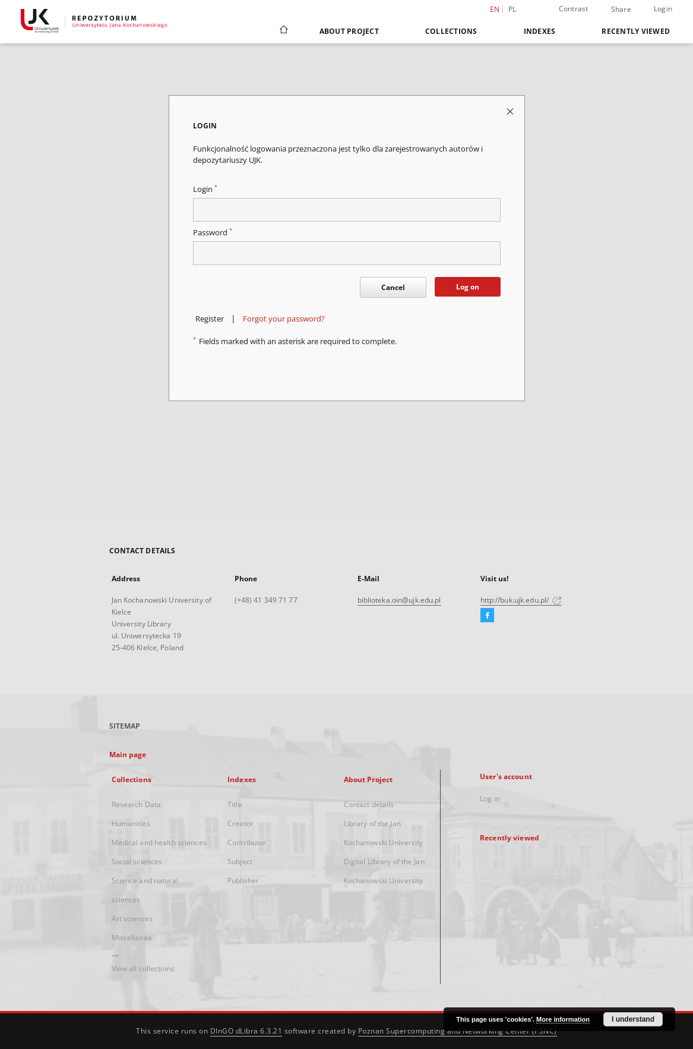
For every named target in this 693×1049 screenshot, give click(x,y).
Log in (490, 798)
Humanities (131, 823)
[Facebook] (487, 615)
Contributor (246, 842)
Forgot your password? (284, 319)
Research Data (137, 804)
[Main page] (283, 31)
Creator (240, 823)
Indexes (540, 31)
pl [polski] (512, 9)
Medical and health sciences (159, 842)
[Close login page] (511, 110)
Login (663, 9)
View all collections (143, 968)
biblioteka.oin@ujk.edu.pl (399, 600)
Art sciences (132, 918)
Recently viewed (636, 31)
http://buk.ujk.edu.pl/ (521, 600)
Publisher (243, 880)
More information (563, 1019)
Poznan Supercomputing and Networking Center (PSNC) (457, 1031)
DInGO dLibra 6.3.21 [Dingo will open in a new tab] (246, 1031)
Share (621, 9)
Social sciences (137, 861)
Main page (128, 754)
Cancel (393, 287)
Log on (467, 287)
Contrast (573, 9)
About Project (349, 31)
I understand (633, 1019)
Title (234, 804)
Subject (239, 861)
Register (209, 319)
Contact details (369, 804)
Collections (451, 31)
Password (212, 233)
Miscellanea (132, 938)
